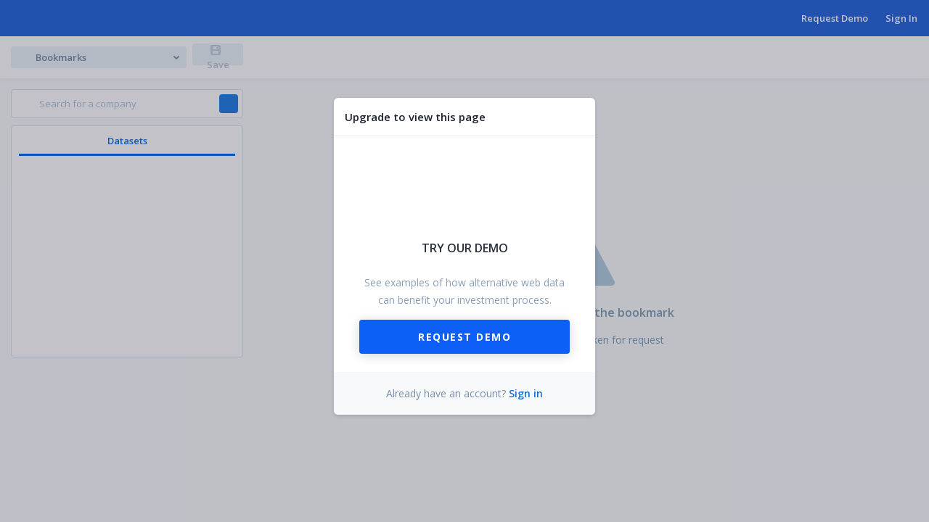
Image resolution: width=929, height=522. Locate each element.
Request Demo (464, 337)
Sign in (526, 393)
